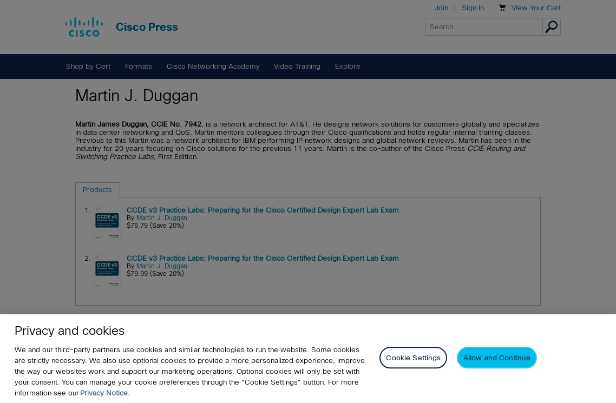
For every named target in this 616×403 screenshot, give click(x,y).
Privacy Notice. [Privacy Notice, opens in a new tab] (105, 393)
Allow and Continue (496, 358)
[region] (308, 358)
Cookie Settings (413, 358)
